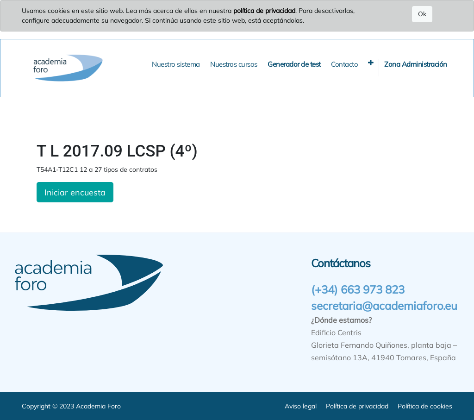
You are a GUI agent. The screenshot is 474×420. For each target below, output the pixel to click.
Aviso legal (301, 406)
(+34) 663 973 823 (358, 289)
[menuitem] (176, 64)
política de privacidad (264, 10)
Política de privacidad (357, 406)
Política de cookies (425, 406)
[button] (371, 62)
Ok (422, 14)
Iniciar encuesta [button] (75, 192)
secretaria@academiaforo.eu (384, 306)
